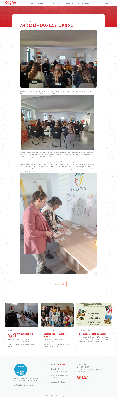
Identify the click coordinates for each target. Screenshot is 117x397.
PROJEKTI (40, 3)
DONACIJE (69, 3)
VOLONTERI (50, 3)
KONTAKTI (79, 3)
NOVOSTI (60, 3)
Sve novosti (58, 284)
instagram (63, 382)
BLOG (87, 3)
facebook (54, 382)
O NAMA (32, 3)
